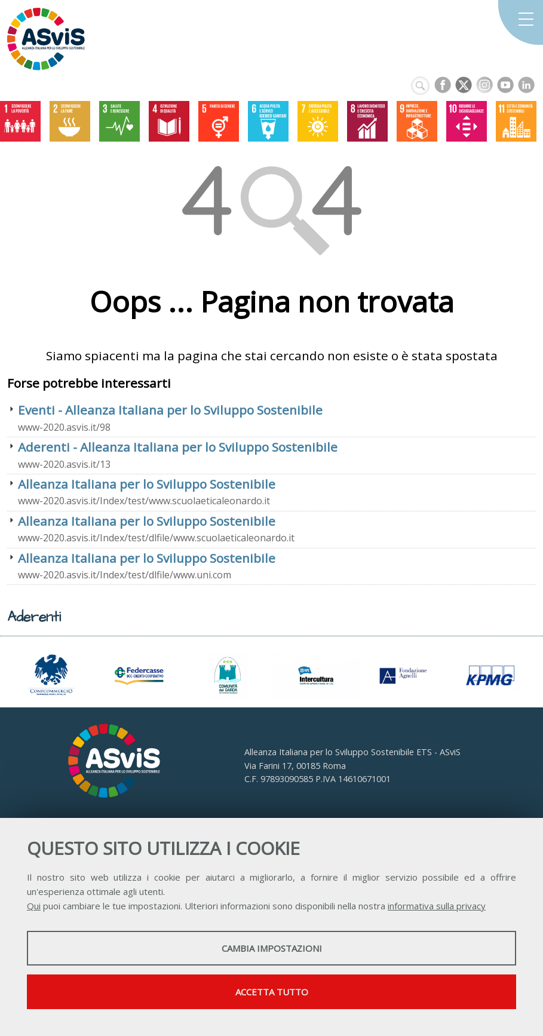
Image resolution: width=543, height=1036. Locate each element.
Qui (34, 906)
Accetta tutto (271, 992)
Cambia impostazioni (272, 948)
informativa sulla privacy (437, 906)
